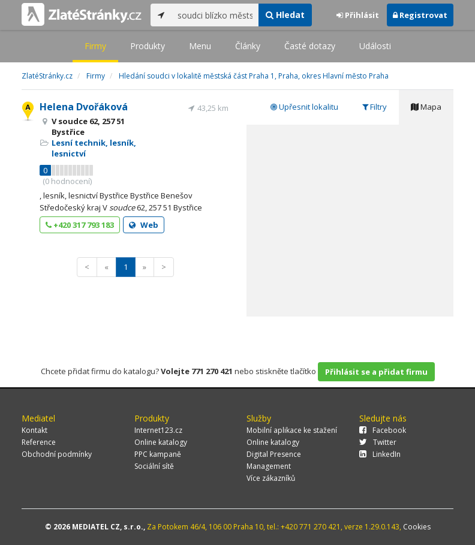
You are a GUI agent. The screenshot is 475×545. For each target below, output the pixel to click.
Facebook (382, 430)
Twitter (377, 442)
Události (375, 46)
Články (247, 46)
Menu (200, 46)
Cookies (417, 527)
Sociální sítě (154, 466)
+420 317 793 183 (80, 224)
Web (143, 224)
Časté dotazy (309, 46)
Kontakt (34, 430)
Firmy (95, 46)
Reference (39, 442)
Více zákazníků (270, 478)
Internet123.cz (158, 430)
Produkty (147, 46)
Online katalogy (160, 442)
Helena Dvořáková (84, 106)
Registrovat (420, 15)
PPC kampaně (157, 454)
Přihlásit (357, 15)
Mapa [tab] (426, 106)
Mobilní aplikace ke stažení (291, 430)
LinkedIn (380, 454)
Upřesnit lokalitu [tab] (304, 106)
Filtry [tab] (374, 106)
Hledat (285, 14)
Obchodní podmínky (57, 454)
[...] (215, 15)
